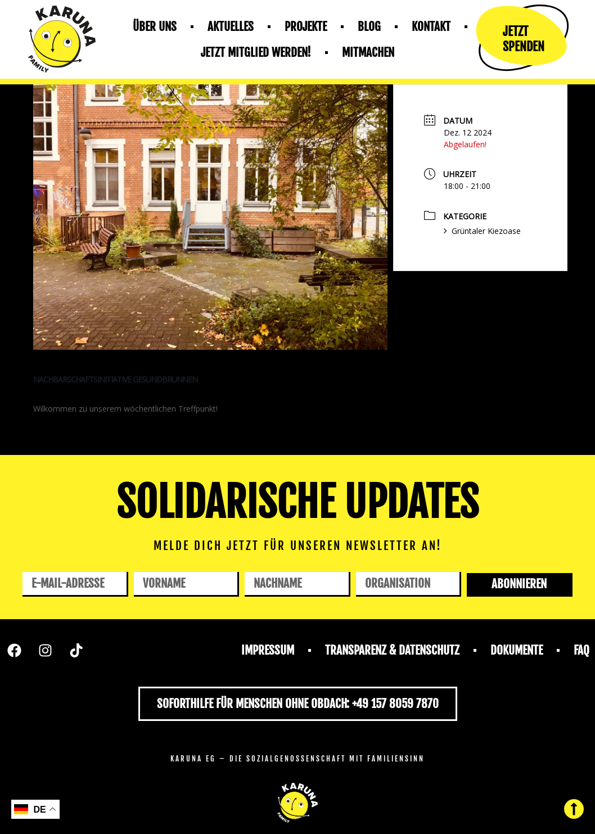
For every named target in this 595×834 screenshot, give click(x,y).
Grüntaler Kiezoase (482, 231)
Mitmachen (368, 52)
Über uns (155, 26)
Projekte (306, 26)
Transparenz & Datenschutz (392, 650)
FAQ (581, 650)
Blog (369, 26)
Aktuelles (231, 26)
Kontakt (431, 26)
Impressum (267, 650)
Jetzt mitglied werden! (256, 52)
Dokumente (516, 650)
